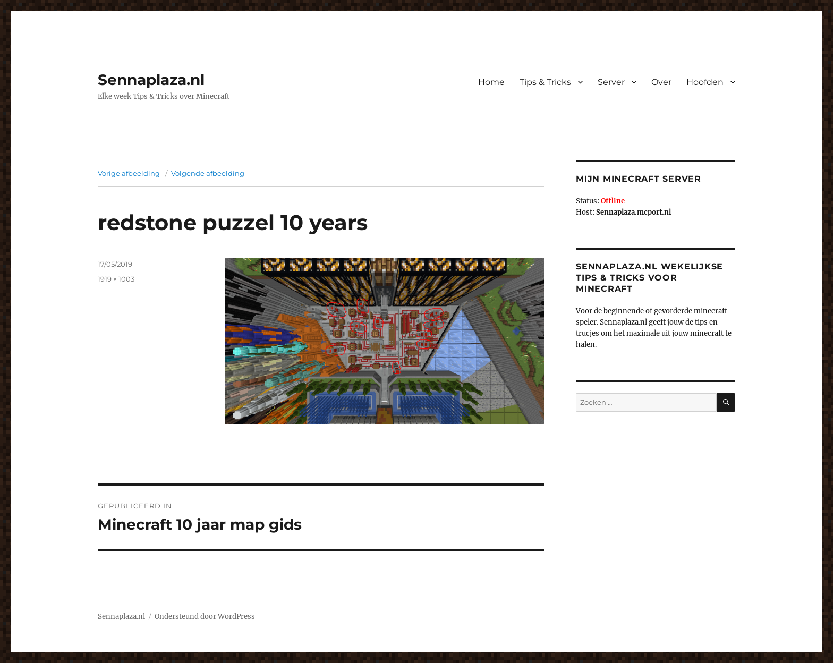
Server (611, 82)
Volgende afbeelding (207, 173)
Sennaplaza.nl (151, 80)
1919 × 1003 (116, 279)
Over (661, 82)
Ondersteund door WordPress (205, 616)
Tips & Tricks (545, 82)
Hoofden (705, 82)
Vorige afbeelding (129, 173)
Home (491, 82)
